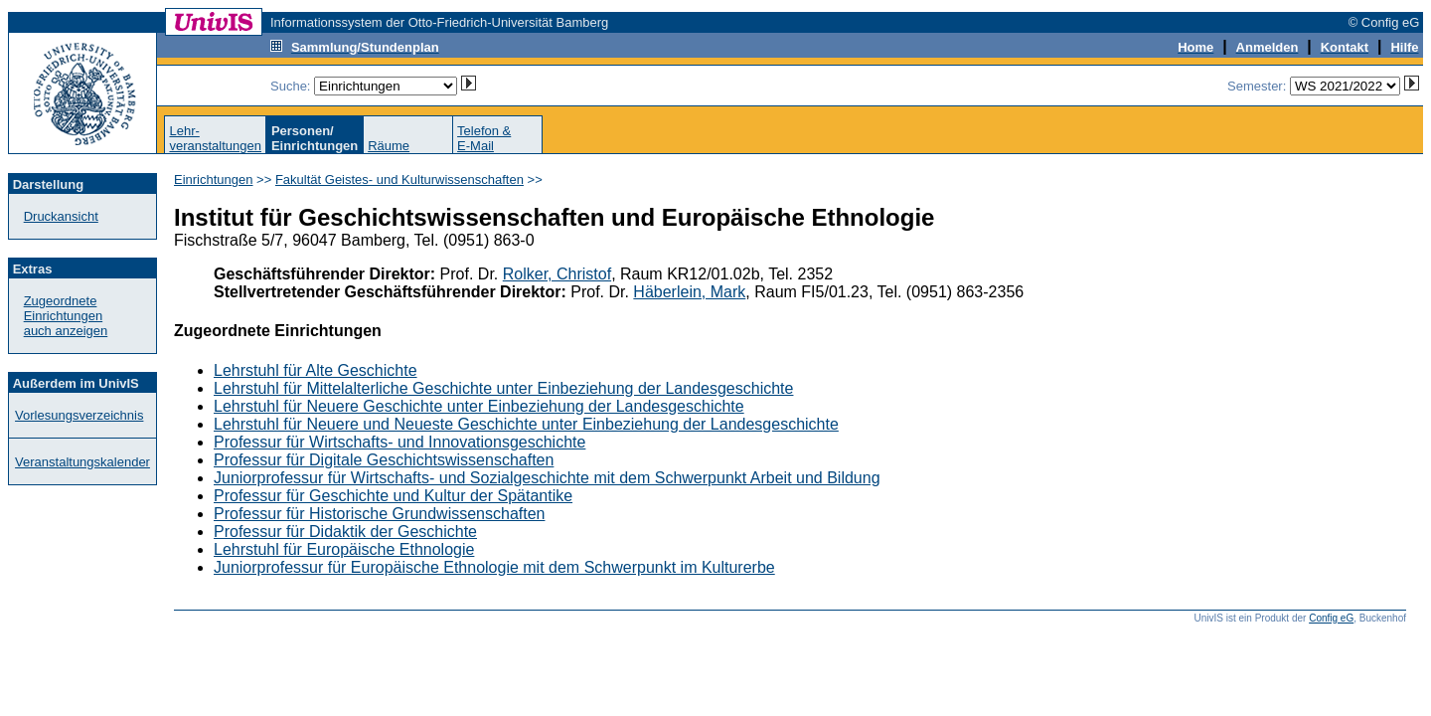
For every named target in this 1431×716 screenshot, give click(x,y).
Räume (388, 145)
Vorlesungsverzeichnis (79, 415)
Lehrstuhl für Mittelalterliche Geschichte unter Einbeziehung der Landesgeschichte (503, 388)
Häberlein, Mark (689, 291)
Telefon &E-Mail (484, 138)
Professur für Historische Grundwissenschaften (379, 513)
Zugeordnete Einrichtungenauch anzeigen (66, 315)
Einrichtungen (213, 179)
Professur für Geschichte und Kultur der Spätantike (393, 495)
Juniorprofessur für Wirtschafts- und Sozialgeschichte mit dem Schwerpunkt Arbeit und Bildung (547, 477)
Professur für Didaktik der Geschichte (345, 531)
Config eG (1331, 618)
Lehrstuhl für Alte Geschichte (315, 370)
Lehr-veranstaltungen (215, 138)
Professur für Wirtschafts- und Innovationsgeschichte (399, 442)
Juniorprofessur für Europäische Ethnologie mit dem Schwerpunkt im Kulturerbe (494, 567)
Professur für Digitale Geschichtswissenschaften (384, 459)
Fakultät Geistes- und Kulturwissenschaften (399, 179)
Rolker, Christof (557, 274)
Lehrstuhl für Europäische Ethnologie (344, 549)
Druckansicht (61, 216)
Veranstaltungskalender (82, 461)
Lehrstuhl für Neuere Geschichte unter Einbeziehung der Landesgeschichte (479, 406)
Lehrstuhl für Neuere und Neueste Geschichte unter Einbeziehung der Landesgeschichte (526, 424)
